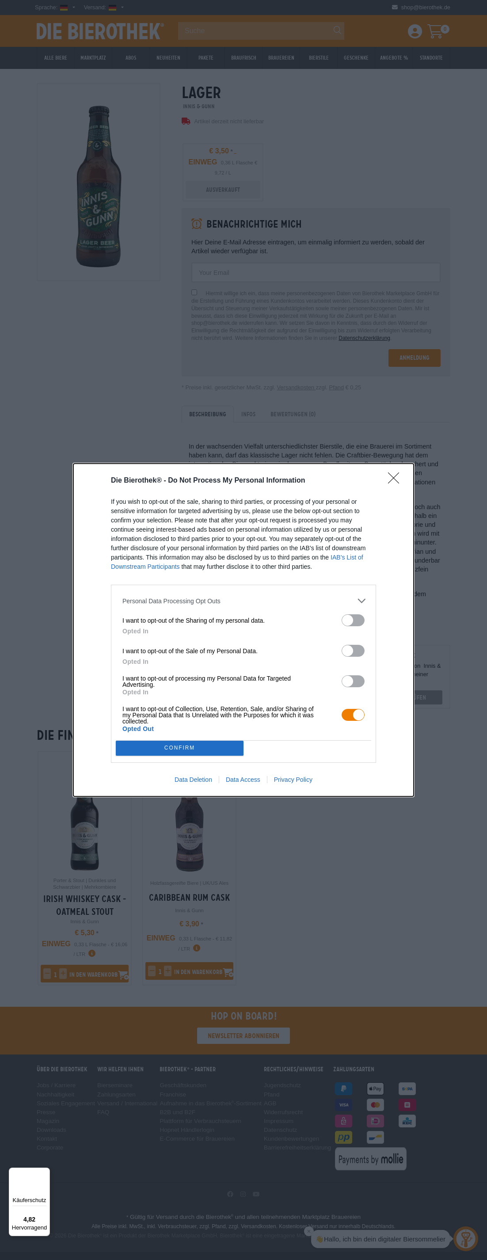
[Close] (396, 480)
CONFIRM (179, 748)
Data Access (243, 779)
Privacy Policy (293, 779)
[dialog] (243, 630)
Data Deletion (193, 779)
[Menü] (44, 1173)
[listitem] (243, 600)
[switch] (353, 620)
